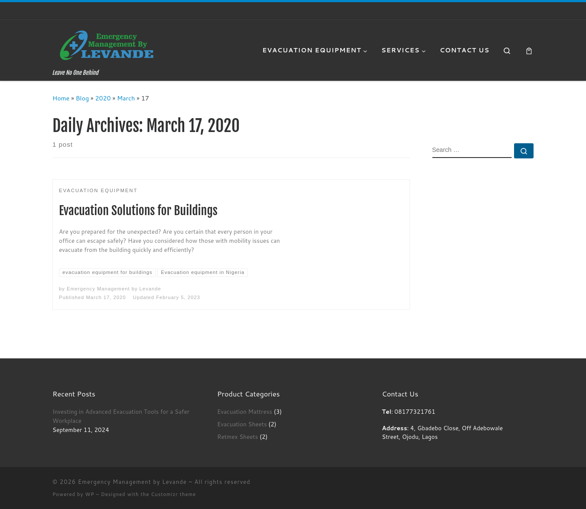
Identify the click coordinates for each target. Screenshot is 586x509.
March (126, 98)
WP (89, 494)
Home (60, 98)
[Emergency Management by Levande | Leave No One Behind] (106, 45)
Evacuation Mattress (244, 411)
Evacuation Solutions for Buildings (138, 210)
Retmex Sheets (237, 436)
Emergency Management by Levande (114, 288)
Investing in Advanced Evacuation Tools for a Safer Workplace (120, 416)
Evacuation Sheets (242, 424)
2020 (103, 98)
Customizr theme (173, 494)
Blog (82, 98)
